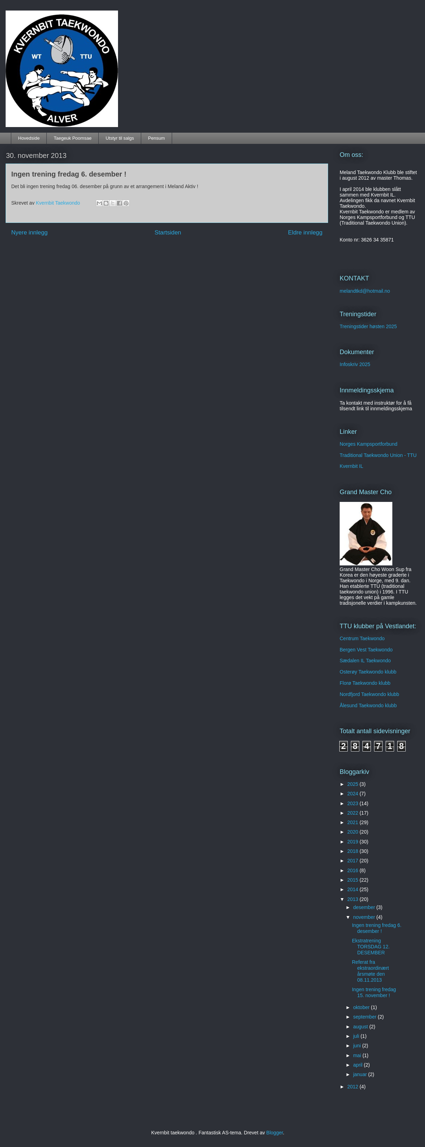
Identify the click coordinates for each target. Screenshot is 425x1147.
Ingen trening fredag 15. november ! (374, 992)
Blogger (274, 1132)
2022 (353, 813)
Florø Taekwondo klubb (365, 683)
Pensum (156, 138)
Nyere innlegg (29, 232)
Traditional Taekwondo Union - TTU (378, 455)
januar (360, 1074)
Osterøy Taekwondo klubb (368, 672)
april (358, 1065)
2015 (353, 880)
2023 (353, 803)
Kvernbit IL (351, 466)
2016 (353, 870)
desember (364, 907)
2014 (353, 889)
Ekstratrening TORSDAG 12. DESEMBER (371, 946)
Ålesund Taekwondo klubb (368, 705)
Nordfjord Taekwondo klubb (369, 694)
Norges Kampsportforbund (368, 444)
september (365, 1017)
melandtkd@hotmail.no (365, 291)
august (361, 1026)
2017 (353, 860)
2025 (353, 784)
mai (357, 1055)
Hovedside (29, 138)
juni (357, 1045)
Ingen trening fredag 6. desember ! (376, 928)
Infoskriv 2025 (355, 364)
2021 (353, 822)
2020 (353, 832)
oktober (362, 1007)
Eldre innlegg (305, 232)
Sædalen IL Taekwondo (365, 660)
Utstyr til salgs (120, 138)
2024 (353, 793)
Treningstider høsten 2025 (368, 326)
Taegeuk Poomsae (73, 138)
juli (356, 1036)
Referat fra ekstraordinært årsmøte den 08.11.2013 (370, 970)
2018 (353, 851)
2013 (353, 899)
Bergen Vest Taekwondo (366, 649)
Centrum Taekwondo (362, 638)
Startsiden (168, 232)
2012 (353, 1086)
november (364, 917)
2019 (353, 841)
